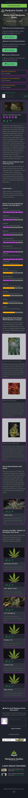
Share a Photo (10, 64)
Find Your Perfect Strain (14, 5)
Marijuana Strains (12, 21)
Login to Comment (16, 728)
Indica (20, 21)
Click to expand (6, 73)
